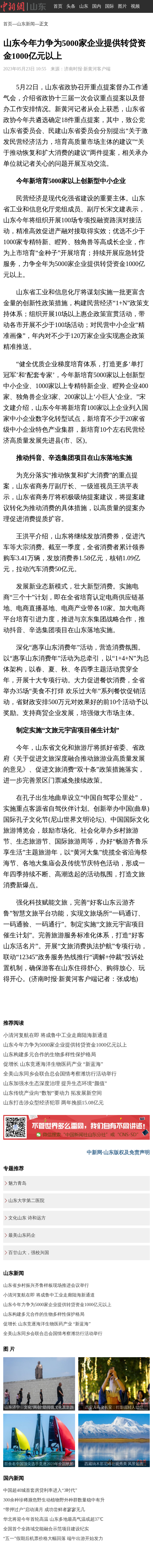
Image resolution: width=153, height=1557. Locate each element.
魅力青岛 (17, 1183)
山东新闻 (26, 24)
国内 (96, 6)
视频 (135, 6)
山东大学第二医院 (26, 1200)
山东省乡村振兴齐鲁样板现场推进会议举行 (46, 1285)
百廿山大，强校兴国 (28, 1252)
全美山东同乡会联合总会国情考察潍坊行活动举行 (60, 1073)
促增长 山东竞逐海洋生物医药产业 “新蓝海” (53, 1064)
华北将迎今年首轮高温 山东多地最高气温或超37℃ (53, 1519)
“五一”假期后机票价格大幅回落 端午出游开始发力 (53, 1538)
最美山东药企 (21, 1235)
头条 (70, 6)
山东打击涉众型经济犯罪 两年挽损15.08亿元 (53, 1102)
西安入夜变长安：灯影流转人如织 (114, 1407)
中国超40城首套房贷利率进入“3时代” (40, 1490)
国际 (109, 6)
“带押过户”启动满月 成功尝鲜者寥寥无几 (44, 1509)
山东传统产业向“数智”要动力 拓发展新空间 (52, 1093)
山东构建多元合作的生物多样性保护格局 (49, 1054)
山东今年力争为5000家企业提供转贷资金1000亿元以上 (65, 1045)
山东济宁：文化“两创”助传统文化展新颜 (39, 1407)
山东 (83, 6)
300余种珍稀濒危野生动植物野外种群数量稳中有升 (54, 1500)
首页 (57, 6)
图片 (122, 6)
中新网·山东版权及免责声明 (118, 1152)
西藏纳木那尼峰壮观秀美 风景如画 (113, 1464)
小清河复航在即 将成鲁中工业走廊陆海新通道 (55, 1035)
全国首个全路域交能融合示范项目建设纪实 (46, 1528)
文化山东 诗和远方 (27, 1218)
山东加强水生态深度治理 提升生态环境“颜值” (55, 1083)
